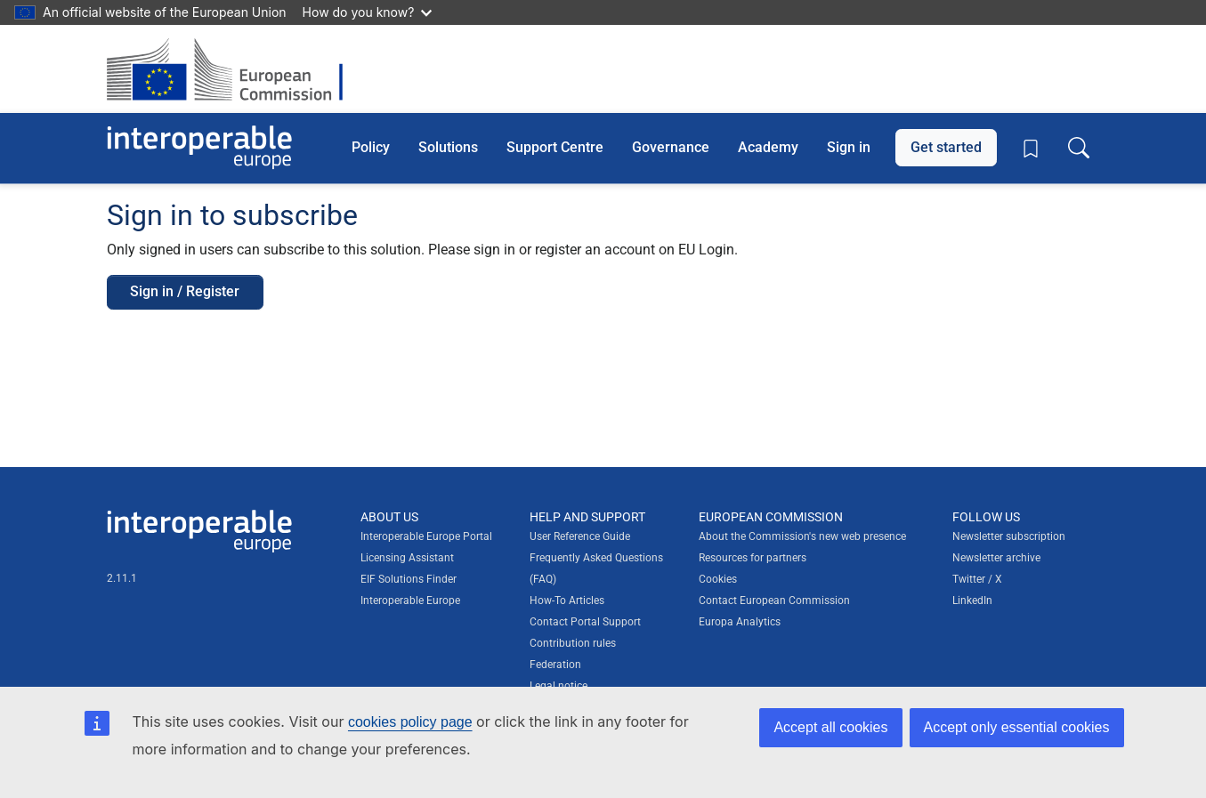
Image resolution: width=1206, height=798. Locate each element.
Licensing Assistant (407, 558)
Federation (555, 664)
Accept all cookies (830, 727)
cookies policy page (410, 721)
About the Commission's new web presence (802, 536)
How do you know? (368, 12)
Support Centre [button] (554, 147)
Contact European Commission (774, 600)
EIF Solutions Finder (408, 579)
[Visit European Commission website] (233, 69)
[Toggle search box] (1078, 147)
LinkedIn (972, 600)
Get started (946, 147)
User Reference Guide (580, 536)
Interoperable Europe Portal (426, 536)
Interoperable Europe (410, 600)
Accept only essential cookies (1017, 727)
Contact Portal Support (585, 622)
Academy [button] (768, 147)
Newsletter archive (996, 558)
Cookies (718, 579)
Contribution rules (573, 643)
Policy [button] (371, 147)
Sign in (848, 147)
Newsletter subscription (1008, 536)
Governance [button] (670, 147)
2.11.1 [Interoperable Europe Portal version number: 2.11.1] (122, 578)
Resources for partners (752, 558)
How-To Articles (567, 600)
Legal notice (558, 686)
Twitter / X (977, 579)
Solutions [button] (448, 147)
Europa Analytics (740, 622)
